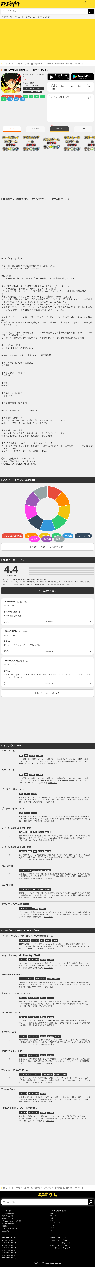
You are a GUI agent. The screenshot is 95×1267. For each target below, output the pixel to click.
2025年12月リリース (9, 1253)
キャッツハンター (10, 1032)
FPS (51, 1220)
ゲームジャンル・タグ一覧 (11, 1221)
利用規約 (5, 1226)
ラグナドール (8, 751)
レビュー (35, 129)
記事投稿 (59, 129)
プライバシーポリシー (10, 1228)
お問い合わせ (6, 1231)
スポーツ (53, 1218)
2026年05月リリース (9, 1240)
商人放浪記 (7, 866)
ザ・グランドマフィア (12, 789)
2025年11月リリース (9, 1255)
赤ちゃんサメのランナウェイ (16, 993)
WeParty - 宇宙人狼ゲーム (14, 1070)
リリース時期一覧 (8, 1223)
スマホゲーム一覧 (8, 1213)
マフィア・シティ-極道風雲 (15, 904)
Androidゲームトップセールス (60, 1248)
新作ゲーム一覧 (7, 1216)
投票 (83, 129)
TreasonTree (8, 1089)
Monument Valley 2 (11, 974)
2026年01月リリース (9, 1250)
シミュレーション (56, 1223)
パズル (52, 1225)
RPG (51, 1213)
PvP (51, 1230)
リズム (52, 1228)
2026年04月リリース (9, 1243)
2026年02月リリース (9, 1248)
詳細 (12, 129)
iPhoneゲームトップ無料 (58, 1240)
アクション (53, 1215)
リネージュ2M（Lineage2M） (16, 828)
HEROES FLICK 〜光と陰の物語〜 (19, 1108)
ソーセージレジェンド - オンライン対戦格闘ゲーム (27, 936)
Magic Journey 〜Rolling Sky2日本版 (20, 955)
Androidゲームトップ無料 (58, 1245)
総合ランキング (7, 1218)
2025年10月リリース (9, 1258)
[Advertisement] (47, 40)
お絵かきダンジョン (11, 1051)
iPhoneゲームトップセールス (60, 1243)
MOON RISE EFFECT (12, 1013)
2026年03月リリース (9, 1245)
